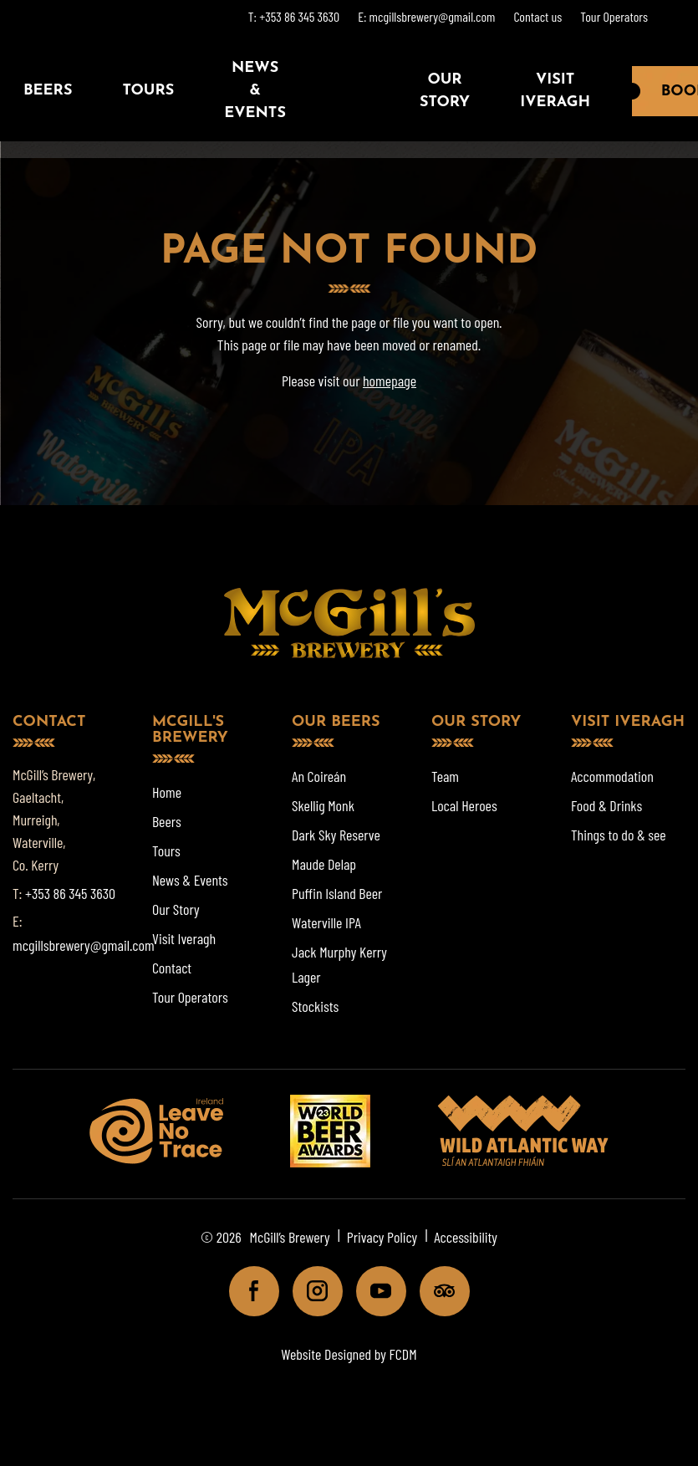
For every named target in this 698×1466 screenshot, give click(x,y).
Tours (148, 91)
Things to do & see (618, 834)
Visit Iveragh (555, 91)
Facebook (247, 1290)
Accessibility (465, 1237)
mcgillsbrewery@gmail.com (84, 945)
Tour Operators (614, 16)
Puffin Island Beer (337, 893)
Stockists (315, 1006)
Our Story (445, 91)
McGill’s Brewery (290, 1237)
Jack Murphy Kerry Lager (339, 964)
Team (445, 776)
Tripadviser (438, 1290)
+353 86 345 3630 (70, 893)
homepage (389, 380)
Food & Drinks (606, 805)
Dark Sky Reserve (336, 834)
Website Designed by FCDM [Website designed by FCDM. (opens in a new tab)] (348, 1354)
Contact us (537, 16)
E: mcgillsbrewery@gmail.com (426, 16)
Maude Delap (324, 864)
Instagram (311, 1290)
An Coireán (319, 776)
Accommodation (612, 776)
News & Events (255, 90)
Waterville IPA (326, 922)
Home (166, 792)
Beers (166, 821)
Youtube (374, 1290)
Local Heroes (464, 805)
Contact (171, 967)
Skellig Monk (323, 805)
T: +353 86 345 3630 (293, 16)
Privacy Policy (382, 1237)
